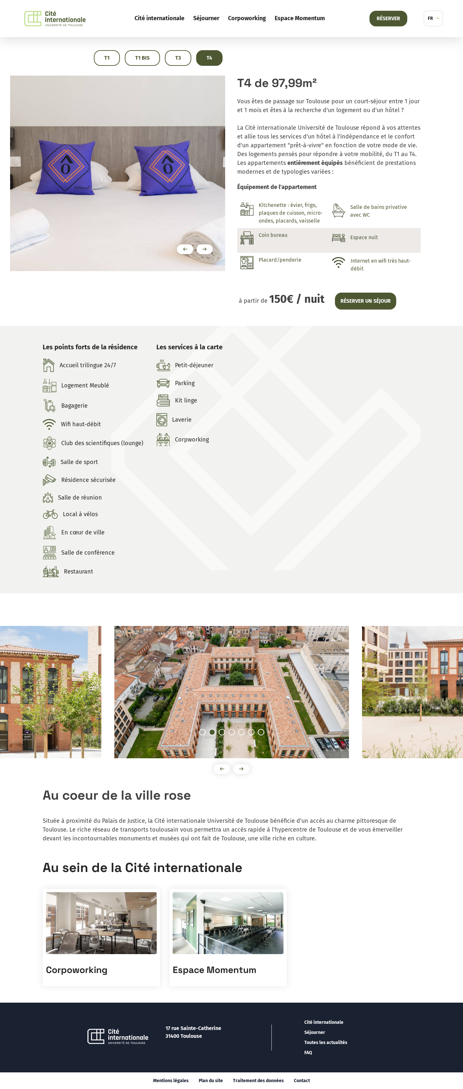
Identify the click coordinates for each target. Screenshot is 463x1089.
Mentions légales (171, 1080)
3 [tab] (224, 732)
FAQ (308, 1052)
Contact (302, 1080)
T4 (209, 58)
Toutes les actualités (325, 1042)
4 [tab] (234, 732)
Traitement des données (258, 1080)
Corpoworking (247, 18)
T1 (106, 58)
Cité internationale (159, 18)
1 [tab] (205, 732)
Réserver (388, 18)
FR (430, 18)
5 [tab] (244, 732)
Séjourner (206, 18)
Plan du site (211, 1080)
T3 (178, 58)
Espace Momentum (300, 18)
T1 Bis (142, 58)
